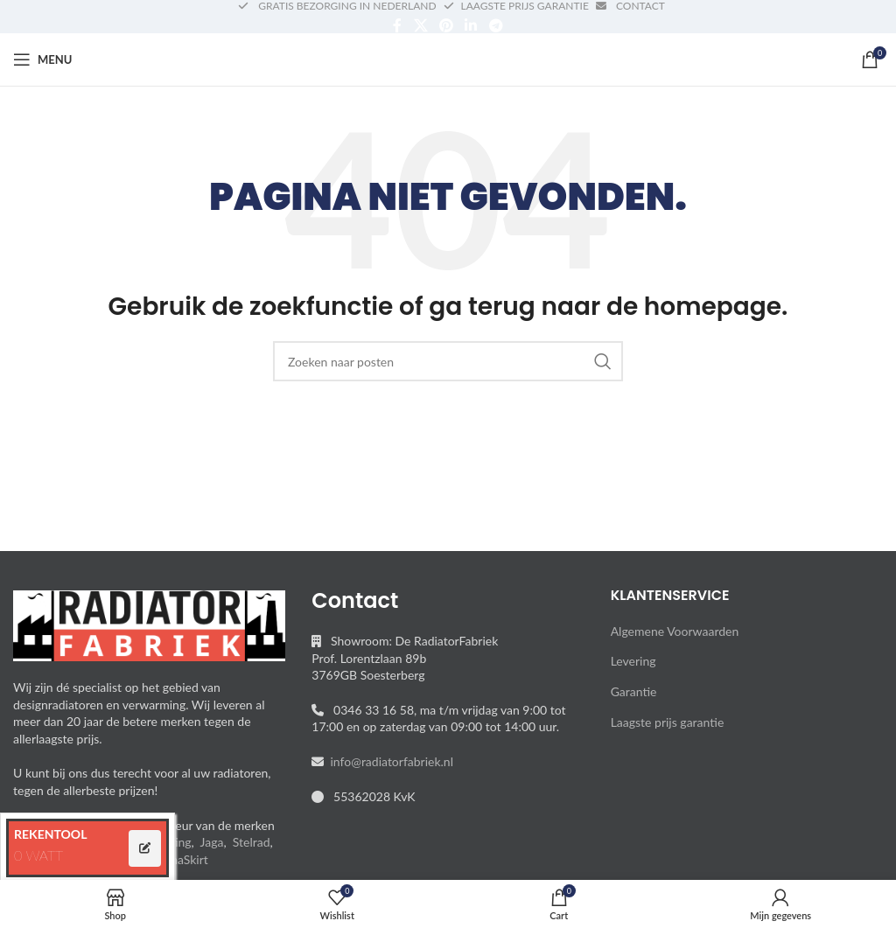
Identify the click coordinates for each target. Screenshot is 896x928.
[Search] (448, 361)
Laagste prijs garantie (667, 722)
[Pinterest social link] (445, 25)
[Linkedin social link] (471, 25)
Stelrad (251, 841)
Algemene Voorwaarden (675, 631)
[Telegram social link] (495, 25)
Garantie (634, 691)
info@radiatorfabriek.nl (388, 761)
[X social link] (420, 25)
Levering (633, 660)
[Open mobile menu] (42, 59)
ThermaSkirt (175, 859)
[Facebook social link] (398, 25)
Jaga (212, 841)
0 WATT (38, 855)
